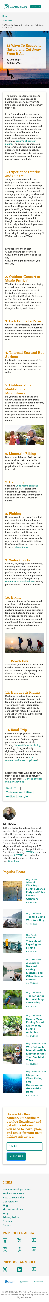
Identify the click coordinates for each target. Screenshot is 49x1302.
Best (9, 788)
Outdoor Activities (19, 792)
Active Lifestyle (17, 796)
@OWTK (18, 855)
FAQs (6, 1213)
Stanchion (13, 861)
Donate (7, 1225)
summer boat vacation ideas (20, 581)
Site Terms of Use (13, 1209)
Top (16, 788)
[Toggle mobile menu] (44, 7)
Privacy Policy (11, 1217)
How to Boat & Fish (14, 1197)
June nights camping (27, 486)
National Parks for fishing (26, 745)
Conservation (10, 1201)
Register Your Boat (13, 1193)
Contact (7, 1221)
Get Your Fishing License (17, 1189)
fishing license (21, 547)
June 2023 (7, 20)
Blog (4, 16)
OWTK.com (31, 852)
